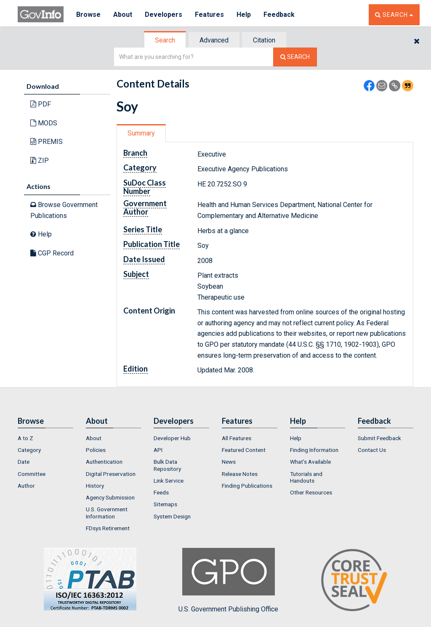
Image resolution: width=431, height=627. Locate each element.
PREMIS (46, 142)
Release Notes (240, 473)
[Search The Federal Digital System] (295, 57)
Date (23, 461)
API (158, 449)
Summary (141, 133)
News (229, 461)
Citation (264, 40)
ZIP (39, 161)
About (122, 15)
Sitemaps (165, 504)
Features (209, 15)
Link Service (169, 480)
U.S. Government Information (107, 512)
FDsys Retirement (108, 528)
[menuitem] (45, 438)
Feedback (279, 15)
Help (244, 15)
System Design (172, 516)
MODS (43, 123)
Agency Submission (110, 497)
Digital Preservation (111, 473)
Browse (88, 15)
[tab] (165, 40)
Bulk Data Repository (167, 465)
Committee (31, 473)
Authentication (104, 461)
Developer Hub (172, 438)
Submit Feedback (379, 438)
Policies (96, 449)
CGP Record (52, 253)
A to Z (25, 438)
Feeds (161, 492)
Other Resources (311, 492)
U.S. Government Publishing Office (228, 580)
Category (29, 449)
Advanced (214, 40)
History (95, 485)
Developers (163, 15)
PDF (40, 104)
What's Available (310, 461)
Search (165, 40)
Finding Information (314, 449)
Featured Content (244, 449)
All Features (236, 438)
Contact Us (372, 449)
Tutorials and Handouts (306, 477)
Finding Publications (247, 485)
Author (26, 485)
